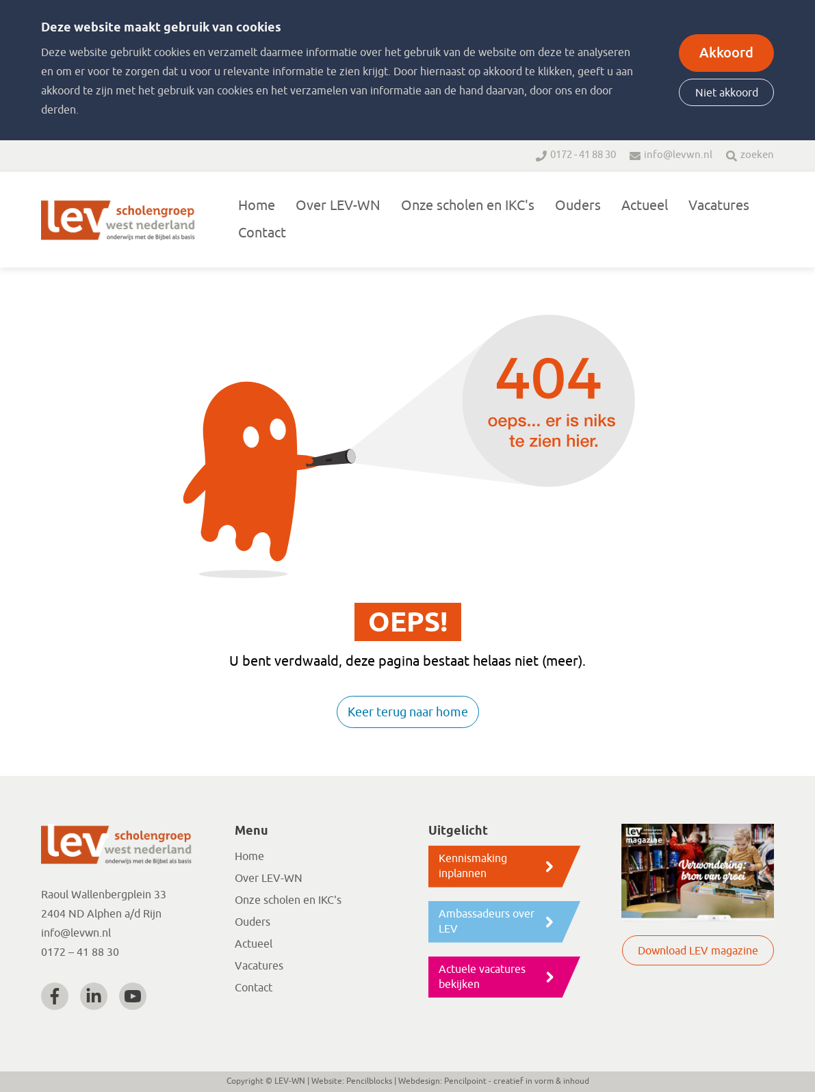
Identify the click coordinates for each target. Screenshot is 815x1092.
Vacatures (718, 205)
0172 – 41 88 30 (80, 952)
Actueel (644, 205)
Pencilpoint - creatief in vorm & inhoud (516, 1081)
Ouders (578, 205)
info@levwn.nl (678, 154)
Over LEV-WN (338, 205)
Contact (262, 233)
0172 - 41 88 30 (583, 154)
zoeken (757, 154)
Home (256, 205)
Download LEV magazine (698, 951)
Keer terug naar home (408, 712)
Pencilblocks (369, 1081)
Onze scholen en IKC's (467, 205)
